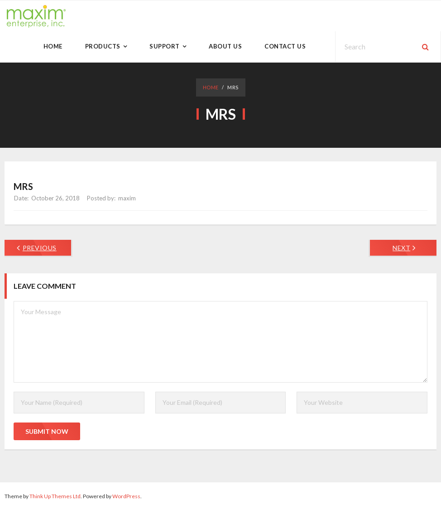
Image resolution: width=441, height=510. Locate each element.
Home (211, 87)
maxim (127, 198)
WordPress (126, 496)
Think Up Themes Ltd (55, 496)
